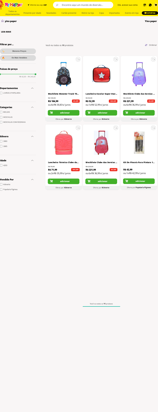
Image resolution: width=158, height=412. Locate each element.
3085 (5, 146)
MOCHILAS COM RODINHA (14, 122)
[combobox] (83, 5)
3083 (5, 141)
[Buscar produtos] (57, 5)
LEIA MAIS (6, 32)
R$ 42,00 (22, 77)
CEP (45, 5)
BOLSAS (6, 112)
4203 (5, 165)
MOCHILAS (7, 117)
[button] (45, 5)
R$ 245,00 (31, 77)
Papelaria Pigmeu (10, 189)
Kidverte (6, 184)
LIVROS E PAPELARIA (11, 93)
